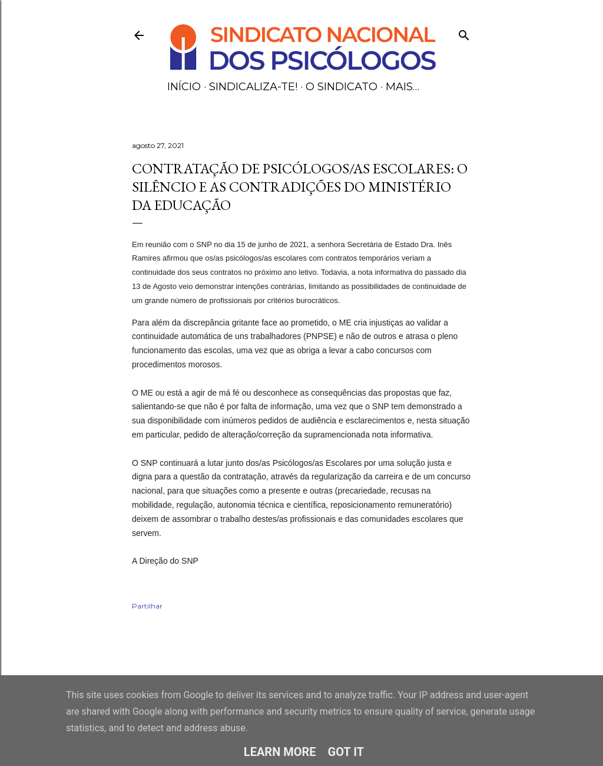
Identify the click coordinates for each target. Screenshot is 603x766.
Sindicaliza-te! (253, 86)
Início (184, 86)
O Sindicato (341, 86)
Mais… (402, 86)
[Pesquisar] (464, 32)
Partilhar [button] (147, 605)
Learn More (280, 752)
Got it (346, 752)
